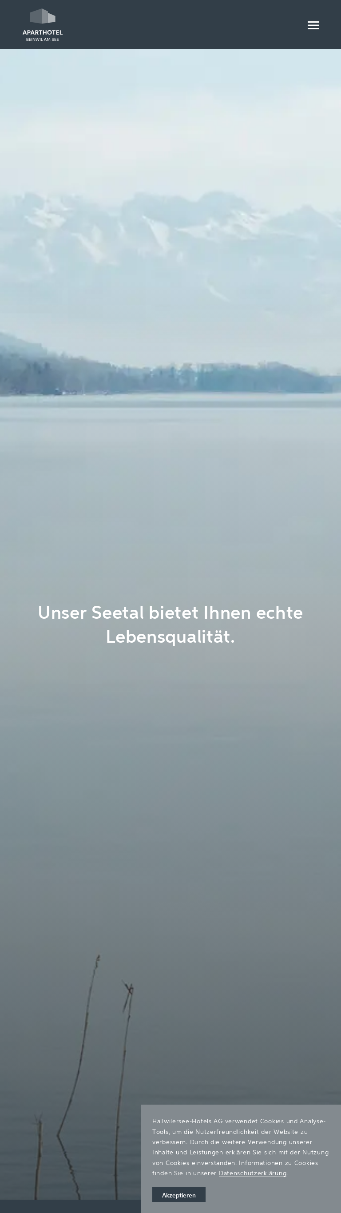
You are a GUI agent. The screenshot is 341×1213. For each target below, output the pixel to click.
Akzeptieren (179, 1195)
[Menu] (313, 24)
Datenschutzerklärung (252, 1173)
